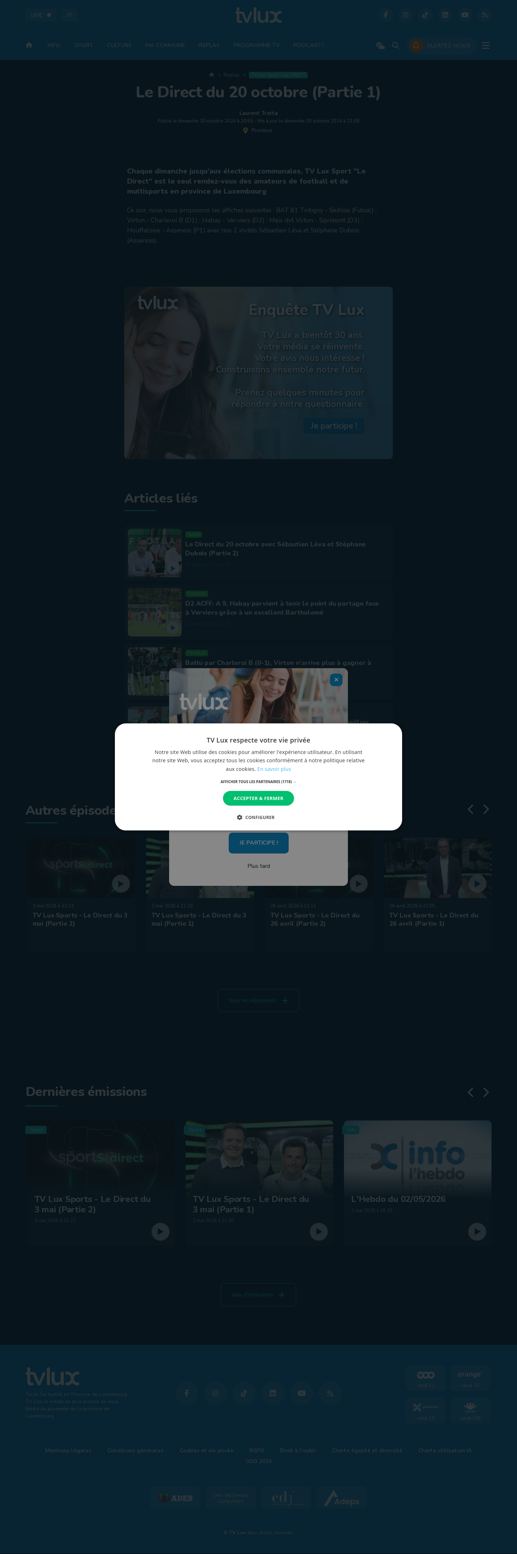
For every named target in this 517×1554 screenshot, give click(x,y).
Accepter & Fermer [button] (259, 798)
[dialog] (258, 777)
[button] (259, 781)
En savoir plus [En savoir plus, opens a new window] (274, 768)
